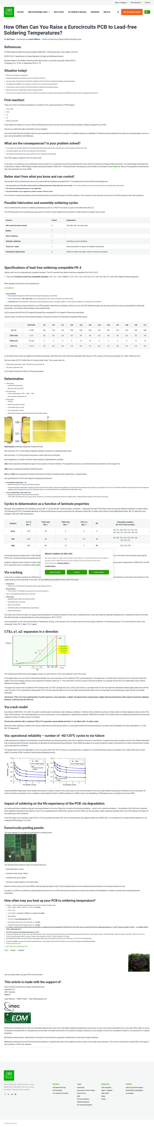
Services (20, 12)
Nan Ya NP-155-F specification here (17, 946)
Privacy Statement (83, 1099)
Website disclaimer (83, 1102)
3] (20, 929)
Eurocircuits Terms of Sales (86, 1090)
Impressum (80, 1087)
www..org (9, 288)
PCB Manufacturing (59, 1087)
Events (103, 1099)
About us (107, 12)
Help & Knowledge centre (37, 12)
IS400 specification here (13, 943)
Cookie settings (99, 572)
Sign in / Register (107, 1090)
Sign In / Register (120, 2)
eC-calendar (130, 1093)
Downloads (95, 12)
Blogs (103, 1096)
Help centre (105, 1093)
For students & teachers (77, 12)
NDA (78, 1096)
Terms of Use (81, 1093)
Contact (147, 2)
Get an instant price (132, 12)
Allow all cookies (55, 572)
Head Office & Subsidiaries (134, 1090)
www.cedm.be (114, 167)
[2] (117, 511)
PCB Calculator (135, 2)
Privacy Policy (62, 563)
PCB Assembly (57, 1090)
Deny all (76, 572)
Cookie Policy (50, 566)
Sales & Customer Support (134, 1087)
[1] (23, 388)
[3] (5, 1042)
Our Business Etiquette (84, 1105)
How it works (59, 12)
